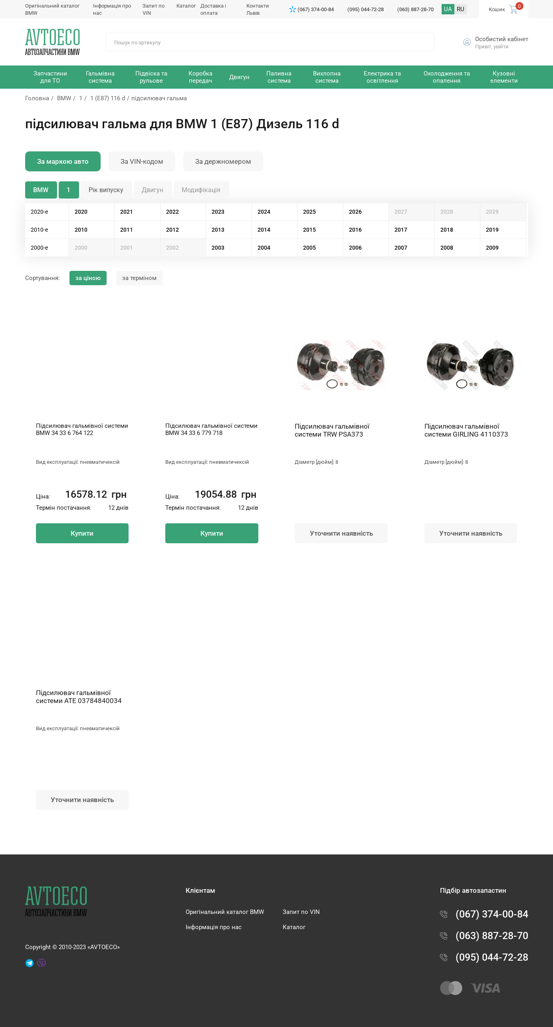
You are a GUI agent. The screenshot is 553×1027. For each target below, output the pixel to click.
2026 (355, 212)
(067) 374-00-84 (315, 9)
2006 (355, 247)
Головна (37, 98)
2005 (309, 247)
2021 (126, 212)
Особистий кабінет (501, 39)
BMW (64, 98)
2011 (126, 229)
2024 (264, 212)
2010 (81, 229)
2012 (172, 229)
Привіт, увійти (492, 47)
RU (460, 9)
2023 (218, 212)
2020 (81, 212)
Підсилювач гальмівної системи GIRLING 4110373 (466, 430)
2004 (264, 247)
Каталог (186, 6)
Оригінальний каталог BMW (225, 912)
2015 (309, 229)
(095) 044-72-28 (365, 9)
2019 (492, 229)
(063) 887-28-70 (415, 9)
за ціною (88, 278)
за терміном (139, 278)
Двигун (152, 190)
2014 (264, 229)
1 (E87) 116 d (107, 98)
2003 (218, 247)
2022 (172, 212)
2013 (218, 229)
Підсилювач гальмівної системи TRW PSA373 (332, 430)
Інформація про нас (214, 927)
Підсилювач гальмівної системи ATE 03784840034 (79, 697)
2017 (400, 229)
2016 (355, 229)
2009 (492, 247)
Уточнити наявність (341, 533)
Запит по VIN (301, 912)
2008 (446, 247)
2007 (400, 247)
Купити (82, 533)
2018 (446, 229)
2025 (309, 212)
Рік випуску (106, 190)
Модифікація (201, 190)
